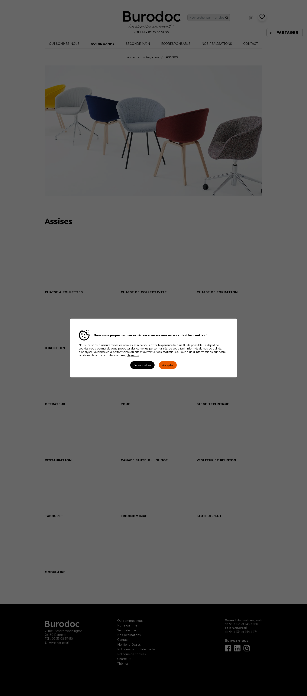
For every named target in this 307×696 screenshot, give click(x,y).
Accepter (167, 365)
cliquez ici (133, 355)
